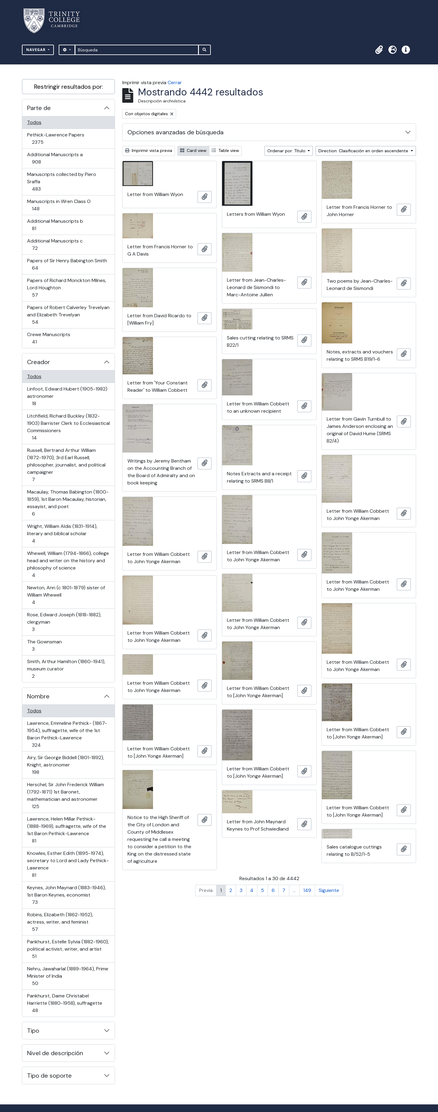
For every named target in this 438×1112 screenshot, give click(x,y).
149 (307, 890)
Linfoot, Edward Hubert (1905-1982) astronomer (67, 396)
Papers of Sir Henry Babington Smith (67, 264)
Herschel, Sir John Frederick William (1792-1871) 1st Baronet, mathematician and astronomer (65, 795)
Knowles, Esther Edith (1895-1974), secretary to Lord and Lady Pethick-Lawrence (68, 864)
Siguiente (329, 890)
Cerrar (175, 82)
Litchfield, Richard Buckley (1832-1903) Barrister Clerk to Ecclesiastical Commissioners (68, 427)
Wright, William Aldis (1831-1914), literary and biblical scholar (62, 533)
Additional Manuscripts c (55, 244)
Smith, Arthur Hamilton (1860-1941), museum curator (66, 669)
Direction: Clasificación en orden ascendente (363, 150)
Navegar (36, 49)
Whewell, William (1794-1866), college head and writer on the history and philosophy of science (68, 564)
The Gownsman (44, 645)
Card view (193, 150)
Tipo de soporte (49, 1075)
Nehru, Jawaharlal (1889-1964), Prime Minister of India (67, 976)
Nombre (38, 696)
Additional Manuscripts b (55, 224)
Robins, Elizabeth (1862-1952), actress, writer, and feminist (60, 922)
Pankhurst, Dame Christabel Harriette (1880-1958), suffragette (64, 1003)
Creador (38, 362)
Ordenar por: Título (287, 150)
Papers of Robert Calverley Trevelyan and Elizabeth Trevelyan (68, 315)
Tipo (33, 1031)
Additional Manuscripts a (55, 158)
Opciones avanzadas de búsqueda (175, 132)
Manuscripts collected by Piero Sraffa (61, 181)
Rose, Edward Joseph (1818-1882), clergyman (64, 622)
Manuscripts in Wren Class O (59, 205)
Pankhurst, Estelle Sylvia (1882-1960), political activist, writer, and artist (68, 949)
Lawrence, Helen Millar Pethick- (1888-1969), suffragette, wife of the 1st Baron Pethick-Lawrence (66, 830)
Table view (225, 150)
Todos (34, 122)
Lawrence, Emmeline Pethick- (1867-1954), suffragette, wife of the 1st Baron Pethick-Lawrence (67, 734)
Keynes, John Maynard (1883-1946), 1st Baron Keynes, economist (66, 895)
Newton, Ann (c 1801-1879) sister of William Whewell (66, 595)
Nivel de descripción (55, 1053)
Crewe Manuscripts (48, 338)
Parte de (39, 108)
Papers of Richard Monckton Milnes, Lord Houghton (66, 288)
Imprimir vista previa (148, 150)
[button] (379, 50)
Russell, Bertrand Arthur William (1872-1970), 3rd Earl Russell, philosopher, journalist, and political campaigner (66, 464)
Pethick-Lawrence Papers (55, 138)
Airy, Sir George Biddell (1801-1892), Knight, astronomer (65, 765)
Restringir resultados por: (68, 87)
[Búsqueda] (137, 50)
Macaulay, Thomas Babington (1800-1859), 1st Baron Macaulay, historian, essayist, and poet (68, 503)
